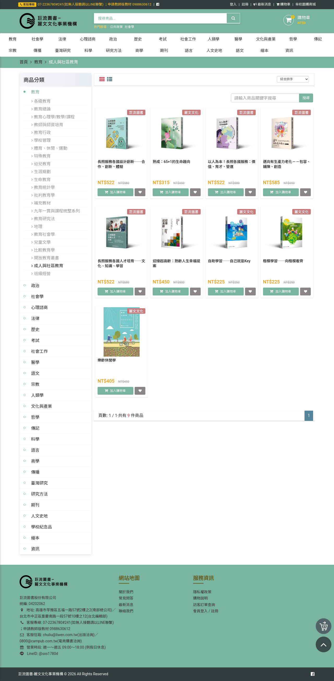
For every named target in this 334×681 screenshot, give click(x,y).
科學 (35, 439)
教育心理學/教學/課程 (53, 117)
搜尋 (306, 98)
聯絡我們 (126, 611)
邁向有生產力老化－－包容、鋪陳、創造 (287, 167)
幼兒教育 (41, 164)
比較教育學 (43, 250)
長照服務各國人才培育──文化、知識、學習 (121, 266)
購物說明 (200, 598)
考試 (35, 340)
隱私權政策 (202, 592)
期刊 (35, 505)
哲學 (35, 417)
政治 (35, 285)
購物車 (283, 4)
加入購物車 (118, 195)
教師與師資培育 (47, 124)
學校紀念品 (41, 527)
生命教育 (41, 179)
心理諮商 (39, 307)
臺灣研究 (39, 483)
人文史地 (39, 516)
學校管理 (41, 140)
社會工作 (39, 351)
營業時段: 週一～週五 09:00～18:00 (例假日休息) (63, 647)
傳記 (35, 428)
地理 (36, 226)
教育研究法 (43, 219)
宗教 (35, 384)
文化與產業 (41, 406)
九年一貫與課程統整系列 (55, 211)
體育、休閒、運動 (49, 148)
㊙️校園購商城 (305, 4)
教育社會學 (43, 234)
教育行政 (41, 132)
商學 (35, 461)
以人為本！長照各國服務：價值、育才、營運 (231, 167)
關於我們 (126, 592)
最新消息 (262, 4)
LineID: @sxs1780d (39, 653)
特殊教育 (41, 156)
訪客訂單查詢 (204, 605)
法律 (35, 318)
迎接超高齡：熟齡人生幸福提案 (176, 266)
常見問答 (126, 598)
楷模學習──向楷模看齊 (283, 264)
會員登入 (200, 611)
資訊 (35, 549)
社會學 (129, 27)
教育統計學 (43, 187)
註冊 (245, 4)
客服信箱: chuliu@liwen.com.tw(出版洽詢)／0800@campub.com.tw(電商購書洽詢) (59, 638)
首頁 (24, 62)
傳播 (35, 472)
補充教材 (41, 203)
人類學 (37, 395)
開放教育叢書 (45, 258)
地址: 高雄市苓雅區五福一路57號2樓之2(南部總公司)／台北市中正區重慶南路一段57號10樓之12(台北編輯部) (68, 613)
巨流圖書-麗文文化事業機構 (40, 674)
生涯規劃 (41, 171)
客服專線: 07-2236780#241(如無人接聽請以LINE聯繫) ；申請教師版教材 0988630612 (67, 625)
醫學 (35, 362)
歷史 (35, 329)
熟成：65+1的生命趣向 (171, 164)
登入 (233, 4)
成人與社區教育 (47, 266)
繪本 (35, 538)
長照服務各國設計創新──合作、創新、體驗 (121, 167)
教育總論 (41, 109)
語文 (35, 373)
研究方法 (39, 494)
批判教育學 (43, 195)
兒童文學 (41, 242)
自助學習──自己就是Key (229, 264)
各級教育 (41, 101)
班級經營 (41, 273)
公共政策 (116, 27)
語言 (35, 450)
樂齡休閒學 (107, 363)
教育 (38, 62)
